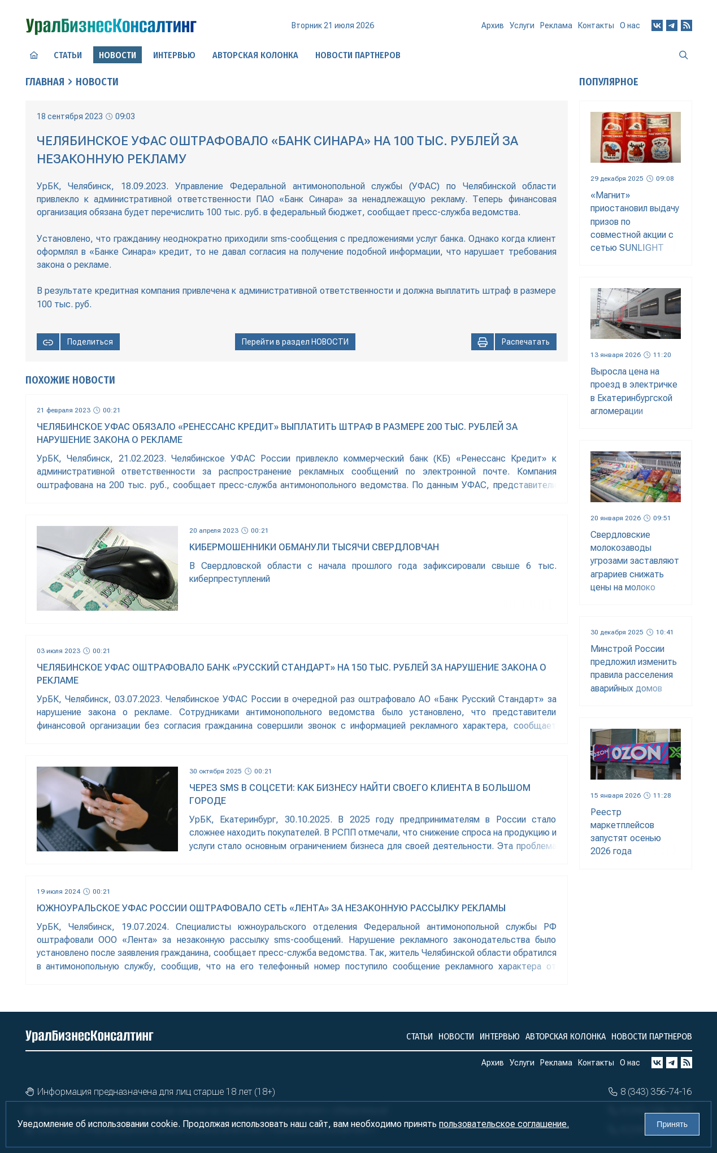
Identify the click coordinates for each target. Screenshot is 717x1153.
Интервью (174, 55)
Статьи (68, 55)
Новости (97, 82)
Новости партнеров (358, 55)
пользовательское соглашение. (504, 1124)
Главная (44, 82)
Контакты (596, 25)
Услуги (522, 25)
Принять (672, 1124)
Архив (492, 25)
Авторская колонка (255, 55)
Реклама (556, 25)
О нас (630, 25)
